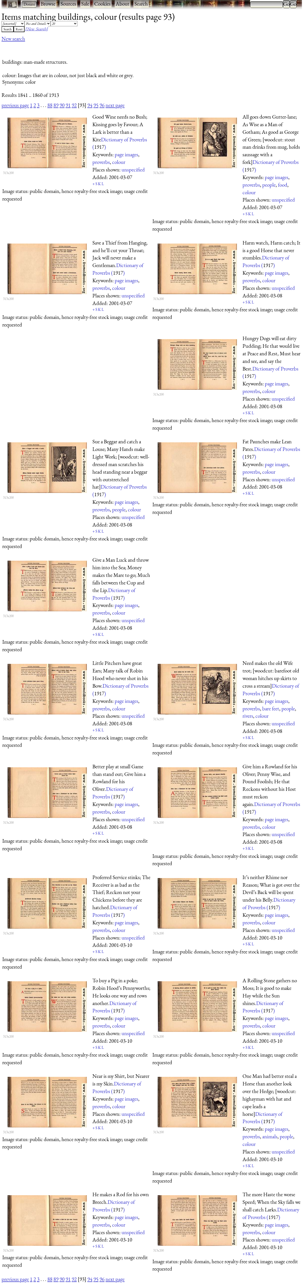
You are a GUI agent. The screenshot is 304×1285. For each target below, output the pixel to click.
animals (269, 1136)
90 (62, 105)
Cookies (102, 3)
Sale (85, 3)
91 (68, 105)
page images (126, 154)
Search (141, 3)
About (122, 3)
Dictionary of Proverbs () (262, 1117)
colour (118, 162)
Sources (68, 3)
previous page (15, 105)
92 (74, 105)
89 (55, 105)
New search (13, 38)
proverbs (101, 162)
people (269, 184)
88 (49, 105)
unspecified (133, 169)
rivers (247, 715)
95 (95, 105)
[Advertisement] (94, 49)
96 (102, 105)
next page (115, 105)
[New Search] (36, 29)
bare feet (270, 708)
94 (89, 105)
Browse (48, 3)
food (282, 184)
